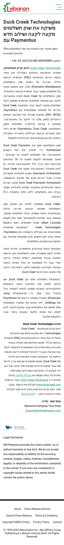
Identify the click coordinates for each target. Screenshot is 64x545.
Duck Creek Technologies (46, 68)
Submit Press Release (19, 515)
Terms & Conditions (46, 515)
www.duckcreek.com (49, 384)
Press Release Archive (37, 509)
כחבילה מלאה (24, 375)
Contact (57, 522)
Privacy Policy (41, 522)
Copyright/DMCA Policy (16, 522)
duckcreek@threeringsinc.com (43, 410)
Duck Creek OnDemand (34, 380)
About (17, 509)
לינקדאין (30, 394)
